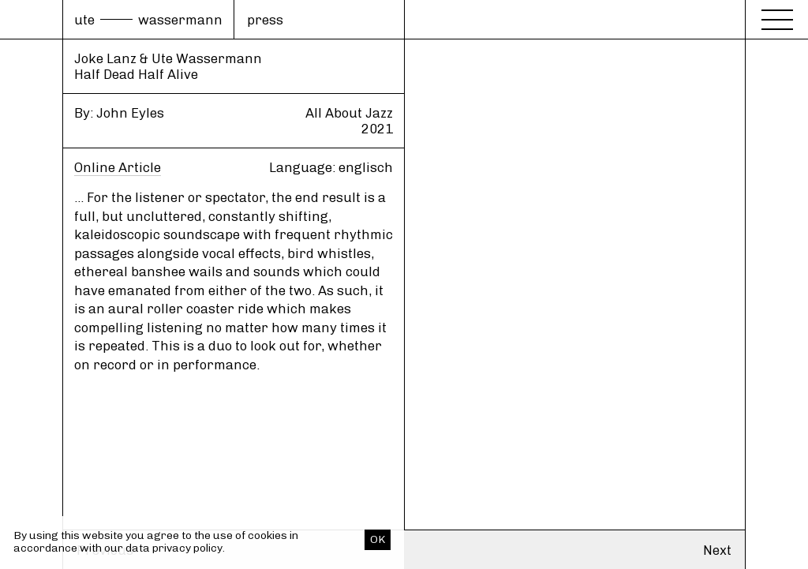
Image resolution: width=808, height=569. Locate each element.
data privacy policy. (175, 548)
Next (717, 550)
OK (377, 539)
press (265, 20)
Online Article (117, 167)
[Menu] (777, 17)
